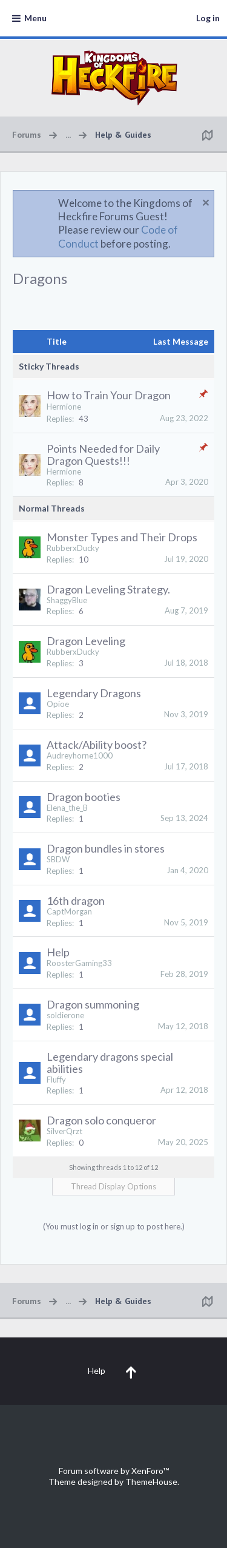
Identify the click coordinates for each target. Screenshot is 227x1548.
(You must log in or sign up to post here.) (114, 1226)
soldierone (65, 1015)
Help (58, 952)
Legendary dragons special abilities (110, 1062)
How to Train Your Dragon (109, 395)
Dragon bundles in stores (106, 848)
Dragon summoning (93, 1004)
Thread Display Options (113, 1186)
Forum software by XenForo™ (114, 1470)
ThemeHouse (151, 1481)
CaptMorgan (69, 911)
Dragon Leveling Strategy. (108, 589)
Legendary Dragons (94, 693)
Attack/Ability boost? (96, 744)
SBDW (58, 859)
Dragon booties (83, 796)
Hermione (64, 406)
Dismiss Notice (206, 203)
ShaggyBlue (67, 600)
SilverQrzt (64, 1131)
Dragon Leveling (86, 640)
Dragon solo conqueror (101, 1120)
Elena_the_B (67, 808)
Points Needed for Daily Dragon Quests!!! (103, 454)
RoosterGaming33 (79, 963)
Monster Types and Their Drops (122, 537)
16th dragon (76, 900)
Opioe (58, 704)
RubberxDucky (73, 548)
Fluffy (56, 1079)
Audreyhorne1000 (80, 755)
